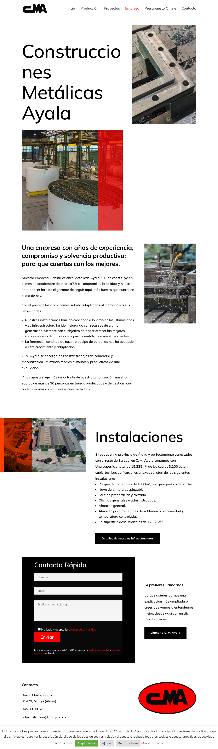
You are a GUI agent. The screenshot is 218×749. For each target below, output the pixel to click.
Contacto (189, 8)
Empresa (132, 8)
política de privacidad (82, 629)
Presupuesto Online (160, 8)
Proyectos (112, 8)
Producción (89, 8)
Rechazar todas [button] (128, 743)
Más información (152, 743)
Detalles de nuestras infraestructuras (128, 538)
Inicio (71, 8)
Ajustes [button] (106, 743)
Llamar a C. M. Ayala (165, 632)
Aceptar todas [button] (86, 743)
